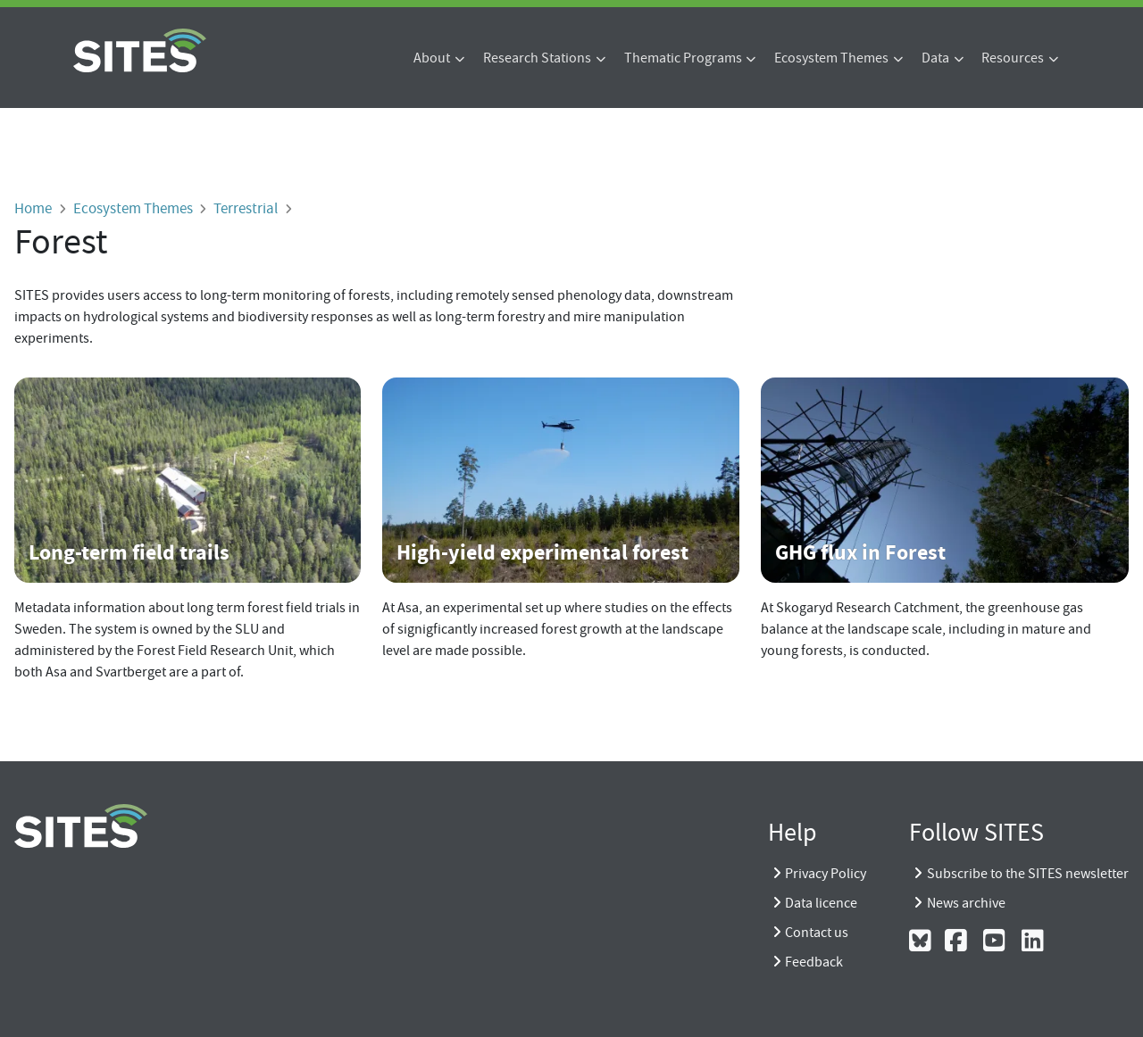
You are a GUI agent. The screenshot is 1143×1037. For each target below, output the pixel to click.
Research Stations (537, 58)
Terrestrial (245, 208)
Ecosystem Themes (831, 58)
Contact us (816, 933)
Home (33, 208)
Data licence (821, 903)
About (431, 58)
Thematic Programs (683, 58)
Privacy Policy (825, 874)
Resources (1012, 58)
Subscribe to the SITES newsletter (1028, 874)
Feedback (814, 962)
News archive (966, 903)
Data (935, 58)
